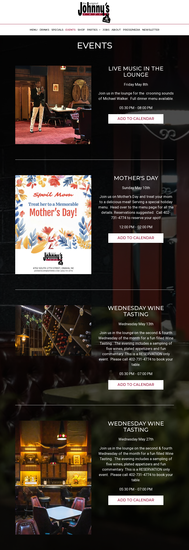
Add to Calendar (136, 119)
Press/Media (131, 29)
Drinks (44, 29)
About (116, 29)
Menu (33, 29)
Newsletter (150, 29)
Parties (93, 29)
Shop (81, 29)
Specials (57, 29)
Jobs (106, 29)
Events (70, 29)
